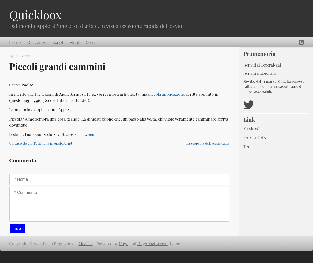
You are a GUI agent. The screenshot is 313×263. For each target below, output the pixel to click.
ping (91, 134)
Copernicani (271, 65)
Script (57, 42)
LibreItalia (268, 73)
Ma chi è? (251, 128)
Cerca (91, 42)
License (86, 243)
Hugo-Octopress (152, 243)
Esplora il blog (255, 137)
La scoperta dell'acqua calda (207, 143)
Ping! (74, 42)
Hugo (123, 243)
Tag (246, 146)
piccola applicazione (166, 94)
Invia (17, 228)
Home (15, 42)
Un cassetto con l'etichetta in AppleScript (40, 143)
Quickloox (35, 14)
